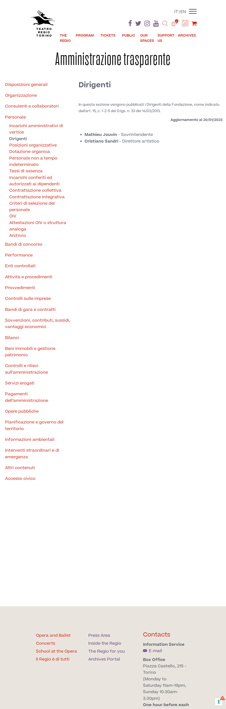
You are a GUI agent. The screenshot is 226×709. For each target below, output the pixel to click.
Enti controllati (20, 266)
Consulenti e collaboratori (32, 106)
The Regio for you (106, 651)
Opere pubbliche (22, 411)
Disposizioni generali (26, 85)
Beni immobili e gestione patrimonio (30, 352)
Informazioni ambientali (30, 440)
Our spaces (147, 38)
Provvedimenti (20, 288)
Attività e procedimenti (28, 277)
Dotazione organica (29, 152)
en (183, 12)
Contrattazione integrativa (37, 197)
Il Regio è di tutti (53, 659)
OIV (12, 216)
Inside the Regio (104, 643)
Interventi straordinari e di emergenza (32, 453)
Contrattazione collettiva (35, 190)
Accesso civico (20, 479)
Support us (166, 38)
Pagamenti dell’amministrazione (26, 397)
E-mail (152, 651)
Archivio (17, 236)
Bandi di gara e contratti (30, 310)
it (176, 12)
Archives (187, 35)
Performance (19, 255)
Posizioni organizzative (33, 145)
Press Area (99, 635)
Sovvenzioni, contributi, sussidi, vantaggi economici (37, 323)
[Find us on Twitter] (138, 24)
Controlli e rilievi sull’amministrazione (26, 369)
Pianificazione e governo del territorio (34, 425)
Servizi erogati (19, 383)
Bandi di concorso (23, 244)
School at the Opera (56, 651)
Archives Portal (104, 659)
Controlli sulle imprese (28, 299)
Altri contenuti (20, 468)
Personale (15, 117)
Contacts (156, 634)
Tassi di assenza (26, 171)
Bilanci (12, 338)
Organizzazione (21, 95)
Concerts (45, 643)
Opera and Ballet (53, 635)
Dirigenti (18, 139)
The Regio (65, 38)
